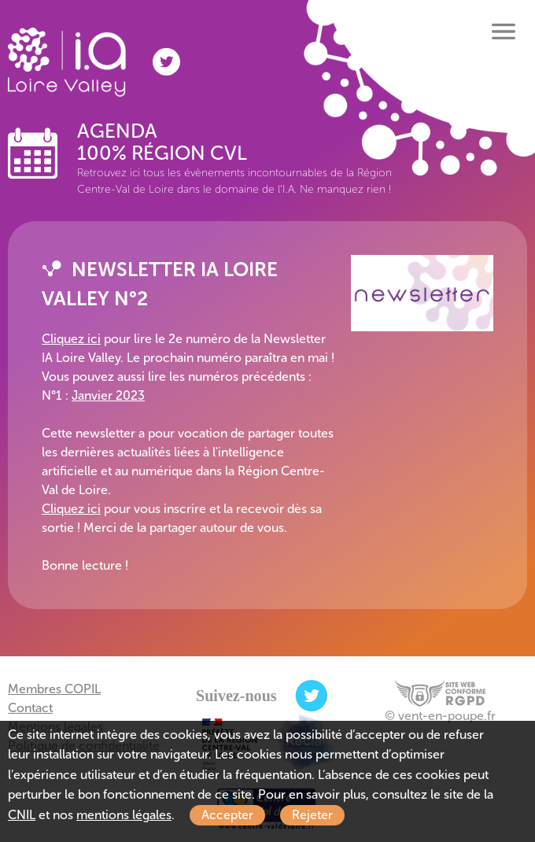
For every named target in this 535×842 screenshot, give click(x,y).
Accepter (227, 814)
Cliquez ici (71, 338)
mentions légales (124, 814)
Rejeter (312, 814)
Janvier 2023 (108, 395)
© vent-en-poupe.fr (440, 715)
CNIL (21, 814)
